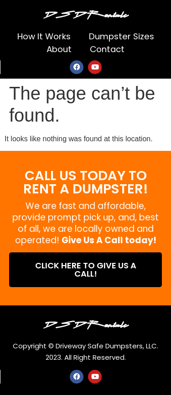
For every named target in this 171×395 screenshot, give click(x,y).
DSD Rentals (85, 13)
